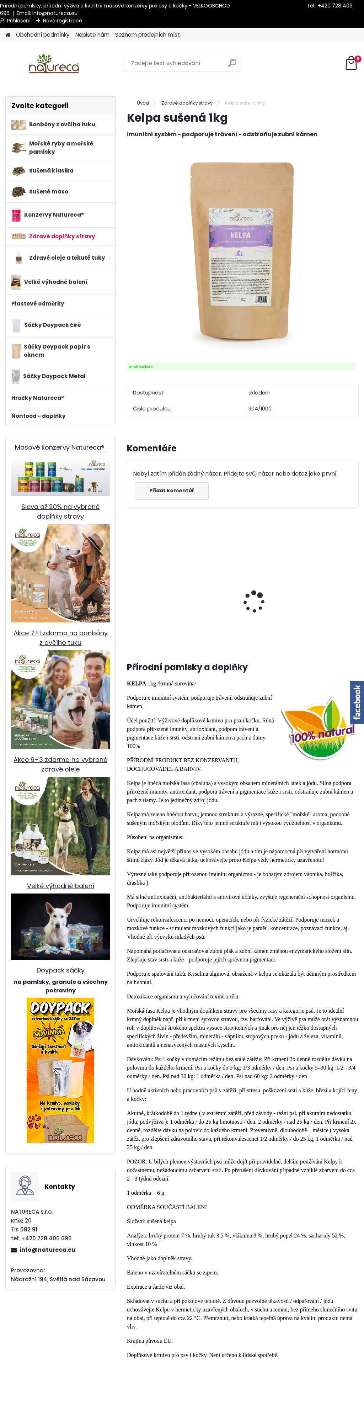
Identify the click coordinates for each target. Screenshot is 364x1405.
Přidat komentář (171, 490)
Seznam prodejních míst (147, 34)
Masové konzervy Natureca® (60, 447)
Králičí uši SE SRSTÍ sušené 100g (208, 622)
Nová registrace (62, 20)
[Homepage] (7, 35)
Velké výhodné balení (60, 885)
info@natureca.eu (54, 13)
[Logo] (54, 63)
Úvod (143, 103)
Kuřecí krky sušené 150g (264, 618)
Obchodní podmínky (43, 34)
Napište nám (92, 34)
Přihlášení (19, 20)
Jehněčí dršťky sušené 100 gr (325, 612)
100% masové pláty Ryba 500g (155, 618)
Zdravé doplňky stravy (187, 103)
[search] (232, 66)
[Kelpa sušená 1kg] (243, 250)
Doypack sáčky (61, 970)
